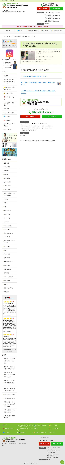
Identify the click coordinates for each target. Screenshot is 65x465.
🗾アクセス (20, 30)
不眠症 (6, 284)
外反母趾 (6, 170)
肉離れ (6, 199)
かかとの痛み (8, 182)
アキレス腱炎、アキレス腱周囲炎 (9, 194)
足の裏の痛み (8, 185)
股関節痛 (6, 273)
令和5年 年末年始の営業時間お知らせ (9, 368)
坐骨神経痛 (7, 257)
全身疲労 (6, 292)
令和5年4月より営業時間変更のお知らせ (9, 382)
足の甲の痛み (8, 214)
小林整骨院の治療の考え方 (9, 417)
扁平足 (6, 203)
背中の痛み (7, 280)
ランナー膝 (7, 246)
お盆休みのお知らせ (9, 398)
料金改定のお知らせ (9, 394)
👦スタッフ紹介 (8, 93)
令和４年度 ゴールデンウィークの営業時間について (9, 404)
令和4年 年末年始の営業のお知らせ (9, 389)
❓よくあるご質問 (9, 112)
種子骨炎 (6, 221)
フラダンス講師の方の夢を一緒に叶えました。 (34, 76)
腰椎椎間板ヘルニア (9, 261)
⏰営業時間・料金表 (32, 30)
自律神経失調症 (8, 288)
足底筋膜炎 (7, 178)
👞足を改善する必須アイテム (9, 104)
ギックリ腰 (7, 254)
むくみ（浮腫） (8, 225)
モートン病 (7, 218)
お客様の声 (9, 36)
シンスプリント (8, 229)
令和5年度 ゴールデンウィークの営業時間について (9, 375)
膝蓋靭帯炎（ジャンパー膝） (9, 241)
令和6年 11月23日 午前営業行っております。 (10, 361)
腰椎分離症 (7, 265)
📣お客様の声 (44, 30)
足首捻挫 (6, 163)
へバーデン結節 (8, 276)
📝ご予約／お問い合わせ (56, 31)
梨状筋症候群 (8, 269)
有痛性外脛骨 (8, 210)
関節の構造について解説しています (9, 411)
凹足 (5, 206)
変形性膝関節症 (8, 233)
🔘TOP (8, 30)
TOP (5, 36)
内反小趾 (6, 174)
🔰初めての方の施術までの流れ (9, 88)
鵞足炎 (6, 250)
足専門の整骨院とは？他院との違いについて (9, 81)
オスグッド (7, 237)
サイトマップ (8, 129)
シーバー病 (7, 189)
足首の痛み (7, 167)
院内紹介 (6, 108)
